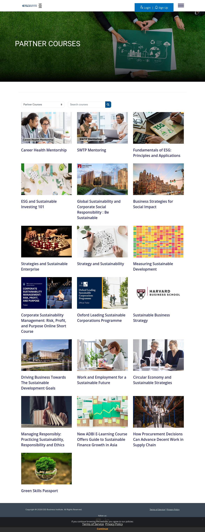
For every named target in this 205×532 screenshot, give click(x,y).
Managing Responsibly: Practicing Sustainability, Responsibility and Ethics (44, 438)
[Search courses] (87, 104)
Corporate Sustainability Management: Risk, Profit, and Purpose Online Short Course (45, 322)
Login (147, 7)
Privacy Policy (173, 514)
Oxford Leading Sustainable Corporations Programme (100, 320)
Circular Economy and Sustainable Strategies (153, 379)
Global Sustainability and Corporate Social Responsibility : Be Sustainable (100, 209)
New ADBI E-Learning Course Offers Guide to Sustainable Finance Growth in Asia (98, 441)
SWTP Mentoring (92, 150)
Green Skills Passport (40, 495)
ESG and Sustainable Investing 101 (40, 204)
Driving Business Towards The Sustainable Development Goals (45, 382)
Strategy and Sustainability (102, 263)
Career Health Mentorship (45, 150)
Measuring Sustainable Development (154, 266)
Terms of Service (157, 514)
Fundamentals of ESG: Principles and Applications (158, 152)
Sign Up (163, 7)
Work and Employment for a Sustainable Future (101, 379)
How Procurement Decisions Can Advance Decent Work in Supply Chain (154, 441)
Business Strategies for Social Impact (154, 204)
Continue (102, 528)
